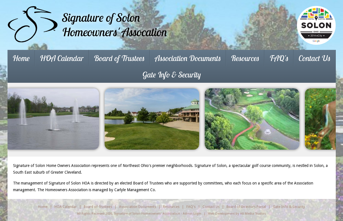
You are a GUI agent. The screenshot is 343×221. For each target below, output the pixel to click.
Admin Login (192, 213)
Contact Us (314, 58)
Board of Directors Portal (246, 207)
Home (21, 58)
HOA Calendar (61, 58)
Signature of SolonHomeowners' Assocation (114, 25)
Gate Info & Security (171, 74)
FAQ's (279, 58)
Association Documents (188, 58)
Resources (245, 58)
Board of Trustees (119, 58)
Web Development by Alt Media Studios (237, 213)
